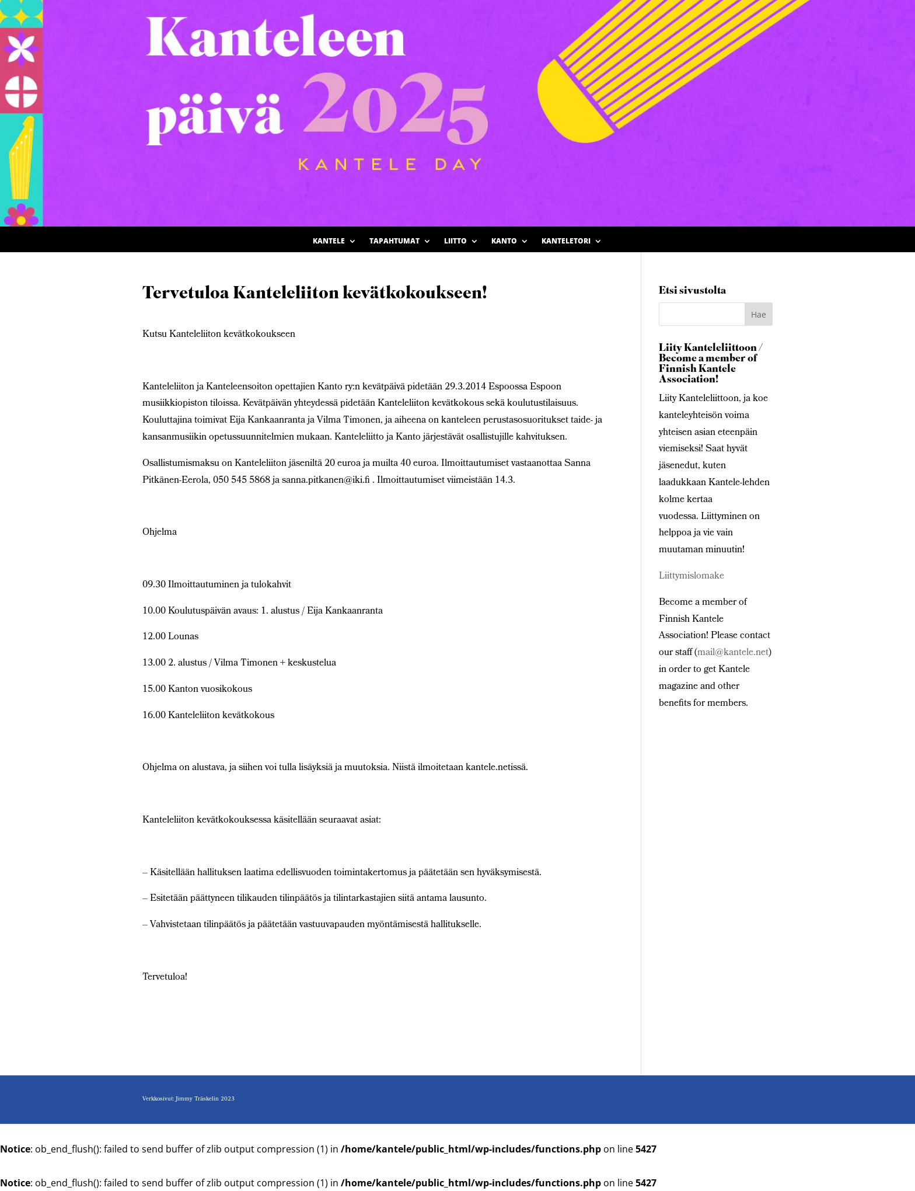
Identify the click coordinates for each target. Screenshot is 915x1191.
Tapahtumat (394, 241)
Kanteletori (566, 241)
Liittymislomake (691, 576)
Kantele (329, 241)
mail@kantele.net (733, 653)
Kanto (504, 241)
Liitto (455, 241)
